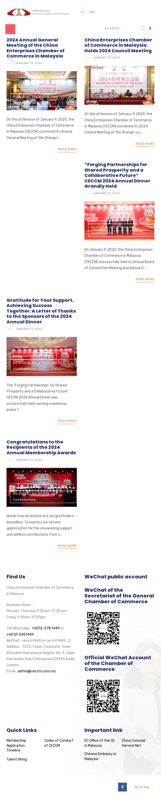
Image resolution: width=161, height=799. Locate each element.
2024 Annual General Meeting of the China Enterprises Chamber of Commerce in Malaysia (36, 48)
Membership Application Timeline (16, 745)
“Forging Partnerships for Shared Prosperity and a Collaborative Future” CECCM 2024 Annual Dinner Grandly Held (117, 175)
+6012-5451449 (20, 634)
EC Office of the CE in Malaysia (99, 743)
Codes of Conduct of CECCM (59, 743)
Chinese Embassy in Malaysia (100, 756)
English (92, 12)
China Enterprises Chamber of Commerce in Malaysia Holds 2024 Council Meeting (118, 45)
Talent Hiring (17, 759)
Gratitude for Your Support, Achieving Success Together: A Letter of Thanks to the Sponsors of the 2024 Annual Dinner (41, 311)
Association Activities (33, 90)
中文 (83, 12)
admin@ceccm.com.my (37, 671)
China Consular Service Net (134, 743)
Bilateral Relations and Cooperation (35, 100)
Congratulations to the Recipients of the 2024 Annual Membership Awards (41, 447)
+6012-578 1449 (46, 628)
